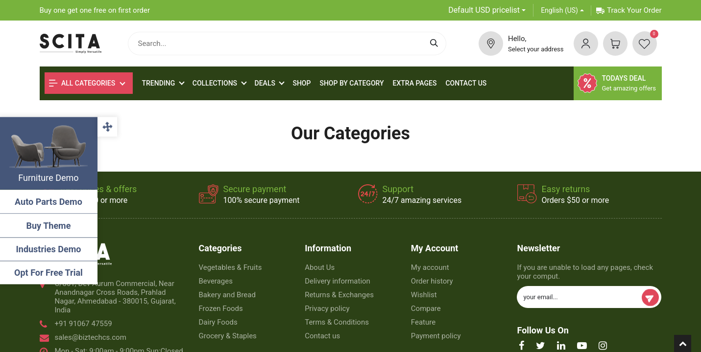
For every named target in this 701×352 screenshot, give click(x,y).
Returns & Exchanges (339, 294)
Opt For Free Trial (49, 272)
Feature (423, 322)
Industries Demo (49, 249)
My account (430, 267)
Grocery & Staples (228, 335)
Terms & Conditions (337, 322)
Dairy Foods (218, 322)
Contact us (322, 335)
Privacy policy (327, 308)
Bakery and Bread (227, 294)
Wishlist (424, 294)
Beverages (216, 281)
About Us (320, 267)
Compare (426, 308)
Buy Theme (49, 225)
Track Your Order (628, 10)
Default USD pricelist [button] (484, 10)
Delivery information (337, 281)
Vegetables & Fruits (230, 267)
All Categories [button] (82, 83)
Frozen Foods (221, 308)
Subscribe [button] (650, 297)
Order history (432, 281)
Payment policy (436, 335)
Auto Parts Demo (49, 202)
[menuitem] (301, 83)
